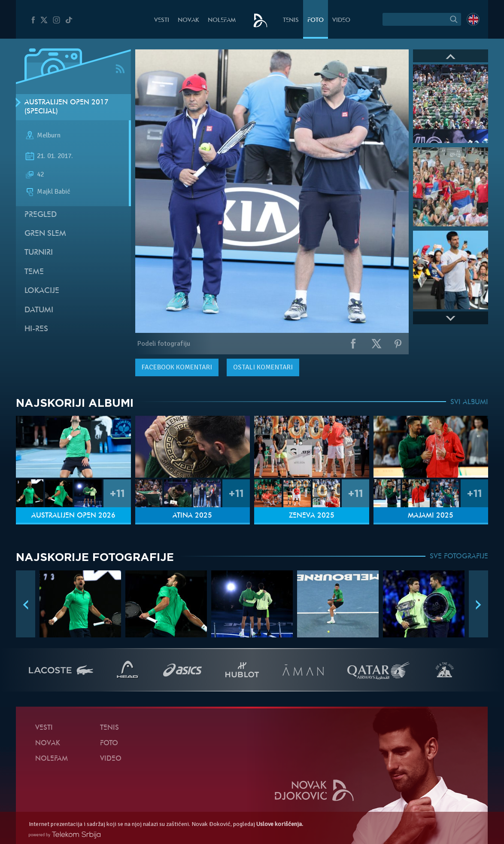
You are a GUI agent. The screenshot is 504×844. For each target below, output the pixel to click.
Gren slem (45, 234)
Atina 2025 (192, 515)
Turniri (38, 253)
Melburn (49, 135)
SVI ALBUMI (469, 402)
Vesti (161, 20)
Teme (34, 272)
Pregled (40, 215)
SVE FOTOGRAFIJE (459, 556)
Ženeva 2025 (311, 515)
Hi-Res (36, 329)
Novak (188, 20)
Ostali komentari (263, 367)
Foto (315, 20)
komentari (177, 367)
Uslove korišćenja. (279, 824)
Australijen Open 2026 (73, 515)
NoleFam (222, 20)
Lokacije (41, 291)
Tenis (291, 20)
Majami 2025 (430, 515)
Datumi (38, 310)
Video (341, 20)
